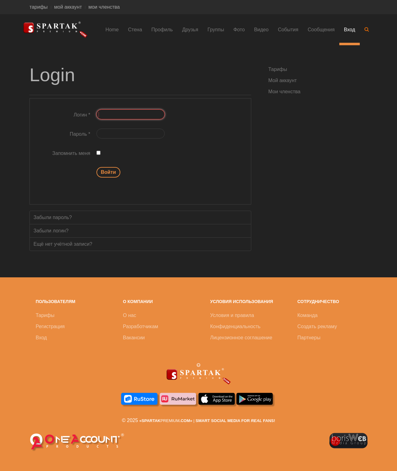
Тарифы (277, 69)
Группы (215, 29)
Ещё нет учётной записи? (62, 244)
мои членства (104, 7)
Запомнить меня (71, 153)
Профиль (162, 29)
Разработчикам (140, 326)
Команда (307, 315)
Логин (82, 114)
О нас (129, 315)
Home (112, 29)
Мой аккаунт (282, 80)
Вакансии (134, 337)
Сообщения (321, 29)
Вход (349, 29)
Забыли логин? (51, 230)
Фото (239, 29)
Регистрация (50, 326)
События (288, 29)
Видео (261, 29)
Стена (135, 29)
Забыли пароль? (52, 217)
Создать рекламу (317, 326)
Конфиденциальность (235, 326)
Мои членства (284, 91)
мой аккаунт (68, 7)
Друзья (190, 29)
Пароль (80, 134)
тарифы (38, 7)
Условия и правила (232, 315)
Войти (108, 172)
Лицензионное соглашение (241, 337)
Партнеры (308, 337)
